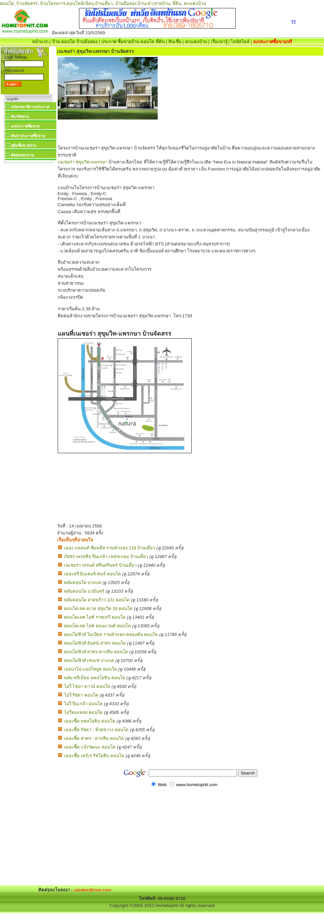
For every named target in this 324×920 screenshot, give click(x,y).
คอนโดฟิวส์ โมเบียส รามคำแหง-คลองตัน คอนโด (111, 634)
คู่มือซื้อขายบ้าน (23, 146)
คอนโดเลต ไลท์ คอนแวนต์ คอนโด (97, 625)
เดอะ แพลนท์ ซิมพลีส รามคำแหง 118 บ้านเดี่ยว (109, 547)
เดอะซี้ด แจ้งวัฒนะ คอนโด (90, 747)
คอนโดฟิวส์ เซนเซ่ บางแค (89, 660)
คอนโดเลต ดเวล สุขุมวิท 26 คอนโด (98, 608)
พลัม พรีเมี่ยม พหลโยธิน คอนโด (94, 677)
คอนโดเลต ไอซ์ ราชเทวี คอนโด (95, 617)
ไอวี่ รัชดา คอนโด (81, 695)
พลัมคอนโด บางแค (82, 582)
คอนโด (7, 3)
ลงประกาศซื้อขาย (25, 126)
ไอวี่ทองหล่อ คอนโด (83, 712)
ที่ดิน (176, 3)
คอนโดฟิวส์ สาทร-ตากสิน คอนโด (96, 651)
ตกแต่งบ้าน (195, 3)
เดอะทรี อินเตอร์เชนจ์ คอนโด (92, 573)
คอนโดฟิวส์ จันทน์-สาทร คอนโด (95, 643)
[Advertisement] (28, 264)
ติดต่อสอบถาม (22, 155)
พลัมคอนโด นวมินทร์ (84, 591)
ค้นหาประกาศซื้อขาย (28, 136)
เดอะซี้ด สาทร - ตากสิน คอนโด (94, 738)
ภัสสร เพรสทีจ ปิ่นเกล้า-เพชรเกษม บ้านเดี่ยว (106, 556)
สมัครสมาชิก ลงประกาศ (30, 107)
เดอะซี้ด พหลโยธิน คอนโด (89, 721)
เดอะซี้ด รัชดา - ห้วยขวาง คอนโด (96, 729)
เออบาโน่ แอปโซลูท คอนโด (90, 669)
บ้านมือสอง (126, 3)
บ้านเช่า (145, 3)
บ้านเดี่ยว (104, 3)
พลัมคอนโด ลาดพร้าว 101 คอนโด (97, 599)
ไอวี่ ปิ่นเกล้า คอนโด (83, 703)
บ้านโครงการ (52, 3)
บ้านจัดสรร (26, 3)
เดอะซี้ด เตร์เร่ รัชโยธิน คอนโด (94, 755)
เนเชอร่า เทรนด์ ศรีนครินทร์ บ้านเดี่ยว (100, 565)
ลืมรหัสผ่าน (20, 117)
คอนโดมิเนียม (80, 3)
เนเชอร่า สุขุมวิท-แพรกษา (82, 161)
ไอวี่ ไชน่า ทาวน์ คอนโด (87, 686)
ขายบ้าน (162, 3)
